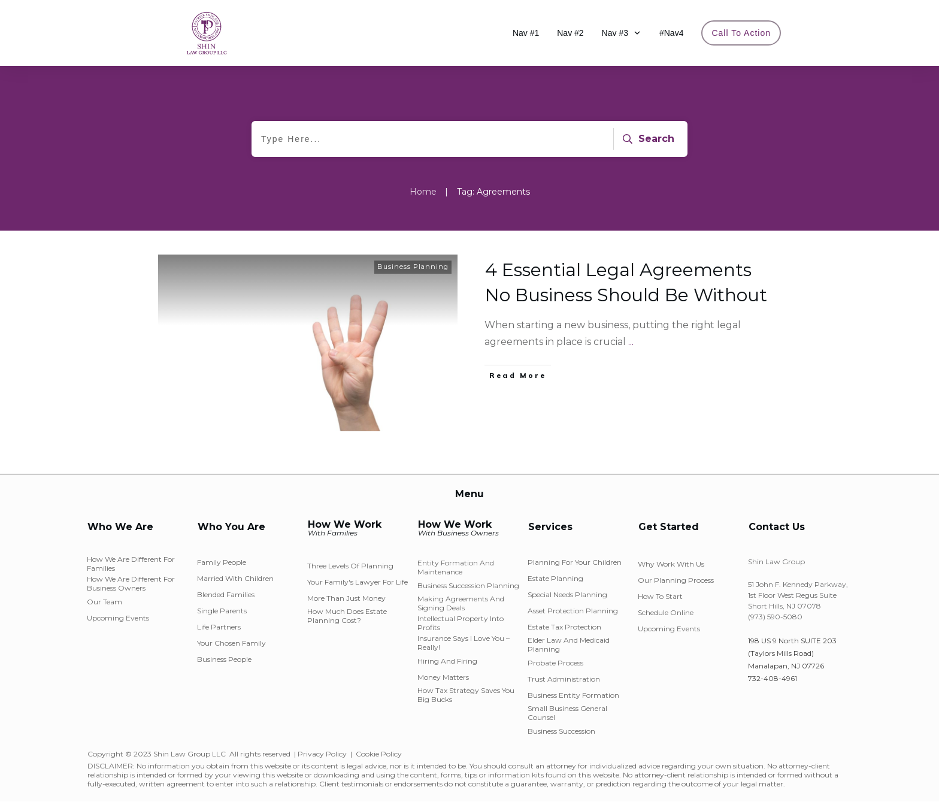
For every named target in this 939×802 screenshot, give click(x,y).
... (631, 341)
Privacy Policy (322, 753)
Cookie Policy (379, 753)
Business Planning (413, 266)
